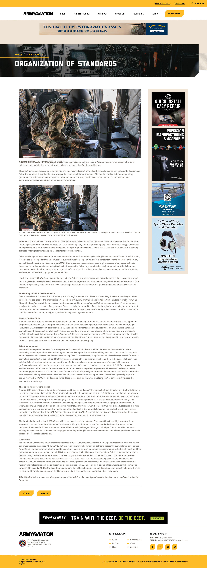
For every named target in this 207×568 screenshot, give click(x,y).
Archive (102, 14)
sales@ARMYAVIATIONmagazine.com (173, 540)
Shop (155, 14)
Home (62, 14)
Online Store (180, 3)
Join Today (174, 14)
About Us (119, 14)
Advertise (139, 14)
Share (26, 493)
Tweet (44, 493)
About (132, 543)
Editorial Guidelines (162, 3)
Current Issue (81, 14)
